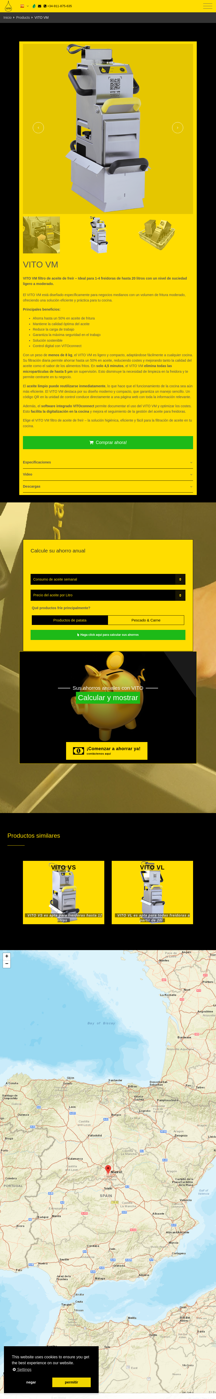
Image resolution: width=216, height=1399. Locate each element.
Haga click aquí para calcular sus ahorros (108, 635)
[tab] (108, 463)
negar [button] (31, 1382)
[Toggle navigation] (208, 6)
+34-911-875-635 (58, 6)
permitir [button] (71, 1382)
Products (23, 17)
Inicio (7, 17)
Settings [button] (22, 1369)
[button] (108, 1170)
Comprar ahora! (108, 442)
